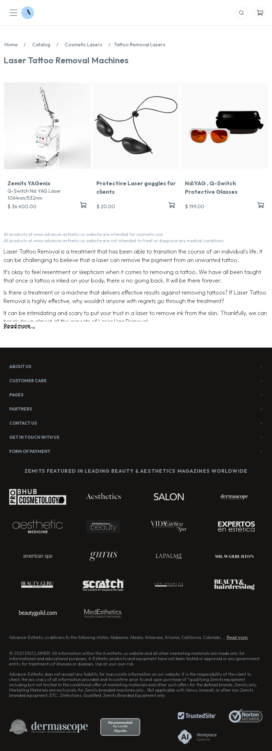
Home (17, 44)
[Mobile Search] (241, 12)
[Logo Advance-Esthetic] (27, 12)
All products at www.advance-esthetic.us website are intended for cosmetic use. (84, 234)
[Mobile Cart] (260, 12)
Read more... (19, 325)
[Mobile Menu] (13, 13)
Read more (237, 637)
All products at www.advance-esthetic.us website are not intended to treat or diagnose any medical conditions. (114, 240)
